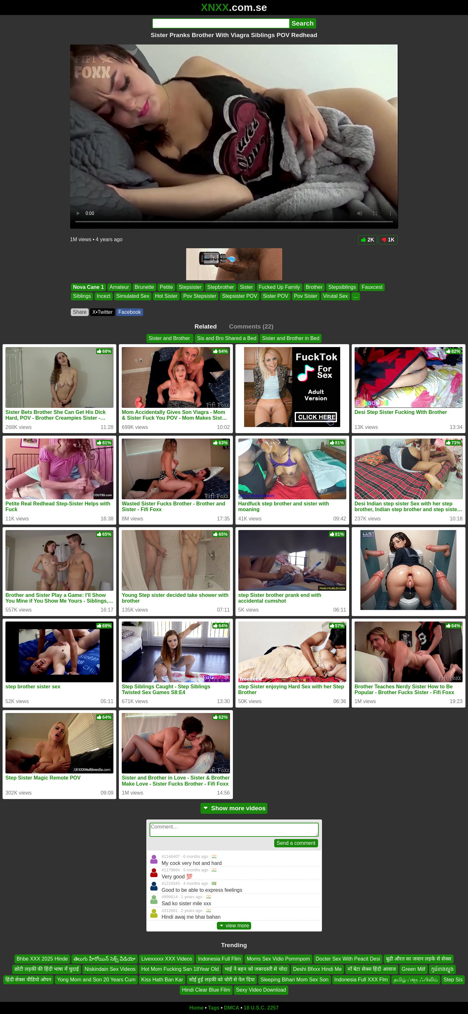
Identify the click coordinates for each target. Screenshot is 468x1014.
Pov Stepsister (199, 296)
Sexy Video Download (261, 990)
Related (205, 326)
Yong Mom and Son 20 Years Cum (96, 979)
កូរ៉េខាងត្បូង (442, 969)
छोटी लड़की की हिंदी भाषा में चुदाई (46, 969)
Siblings (82, 296)
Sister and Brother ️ (170, 338)
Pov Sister (305, 296)
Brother (314, 287)
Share (80, 312)
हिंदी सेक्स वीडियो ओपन (28, 979)
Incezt (104, 296)
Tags (213, 1007)
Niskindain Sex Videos (110, 969)
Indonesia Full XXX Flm (361, 979)
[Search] (221, 23)
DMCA (231, 1007)
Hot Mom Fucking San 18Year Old (180, 969)
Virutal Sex (335, 296)
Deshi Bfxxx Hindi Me (317, 969)
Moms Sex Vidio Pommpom (278, 959)
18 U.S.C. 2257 (261, 1007)
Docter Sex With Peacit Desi (348, 959)
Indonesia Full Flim (219, 959)
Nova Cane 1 (88, 287)
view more (234, 925)
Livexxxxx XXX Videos (166, 959)
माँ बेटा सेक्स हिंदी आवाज (372, 969)
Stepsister (189, 287)
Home (196, 1007)
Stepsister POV (239, 296)
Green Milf (413, 969)
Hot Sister (166, 296)
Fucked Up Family (279, 287)
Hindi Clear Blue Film (206, 990)
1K (387, 239)
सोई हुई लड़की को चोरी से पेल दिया (222, 979)
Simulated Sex (132, 296)
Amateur (119, 287)
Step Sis (453, 979)
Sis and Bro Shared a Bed (226, 338)
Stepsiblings (342, 287)
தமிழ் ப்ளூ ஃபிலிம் (416, 979)
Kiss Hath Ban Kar (162, 979)
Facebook (130, 312)
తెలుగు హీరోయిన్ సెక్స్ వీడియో (104, 959)
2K (367, 239)
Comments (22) (251, 326)
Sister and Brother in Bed (290, 338)
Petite (166, 287)
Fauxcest (372, 287)
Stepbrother (220, 287)
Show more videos (234, 808)
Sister (246, 287)
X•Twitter (102, 312)
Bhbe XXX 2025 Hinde (42, 959)
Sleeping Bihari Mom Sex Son (294, 979)
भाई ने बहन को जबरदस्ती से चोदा (256, 969)
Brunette (144, 287)
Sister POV (275, 296)
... (355, 296)
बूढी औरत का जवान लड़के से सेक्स (419, 959)
